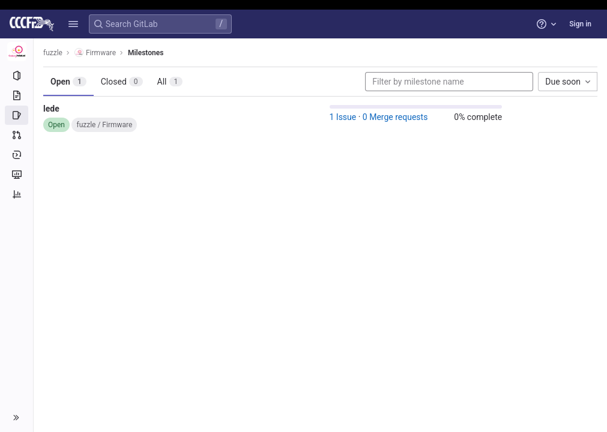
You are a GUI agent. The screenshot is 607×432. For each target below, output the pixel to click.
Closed (122, 81)
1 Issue (343, 117)
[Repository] (16, 95)
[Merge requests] (16, 135)
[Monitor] (16, 174)
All (170, 81)
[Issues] (16, 115)
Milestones (145, 53)
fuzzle (52, 53)
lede (51, 108)
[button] (73, 24)
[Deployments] (16, 154)
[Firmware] (17, 52)
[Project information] (16, 75)
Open (68, 81)
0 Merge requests (395, 117)
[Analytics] (16, 194)
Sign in (580, 24)
